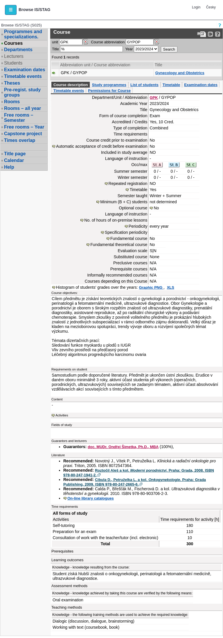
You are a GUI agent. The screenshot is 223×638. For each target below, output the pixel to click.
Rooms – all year (22, 108)
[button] (11, 10)
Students (13, 62)
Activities (61, 415)
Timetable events (23, 76)
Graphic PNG (151, 287)
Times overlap (19, 140)
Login (196, 7)
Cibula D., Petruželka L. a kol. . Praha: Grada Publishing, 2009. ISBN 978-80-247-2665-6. (134, 481)
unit (55, 42)
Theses (12, 83)
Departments (18, 49)
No (156, 208)
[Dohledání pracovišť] (85, 42)
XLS (170, 287)
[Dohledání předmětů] (157, 42)
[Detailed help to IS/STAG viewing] (218, 34)
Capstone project (23, 133)
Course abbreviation (108, 42)
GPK (154, 97)
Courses (13, 43)
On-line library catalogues (90, 498)
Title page (15, 153)
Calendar (14, 160)
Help (9, 167)
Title (55, 49)
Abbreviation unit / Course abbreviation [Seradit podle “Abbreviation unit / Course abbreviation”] (95, 65)
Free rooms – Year (24, 126)
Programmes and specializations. (23, 34)
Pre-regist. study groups (22, 92)
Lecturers (14, 56)
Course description (70, 85)
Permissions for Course (109, 90)
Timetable (171, 85)
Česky (211, 7)
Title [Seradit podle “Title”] (158, 65)
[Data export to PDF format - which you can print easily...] (201, 34)
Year (129, 49)
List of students (144, 85)
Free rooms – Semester (18, 118)
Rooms (12, 101)
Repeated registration (128, 183)
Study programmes (109, 85)
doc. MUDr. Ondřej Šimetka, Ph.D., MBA (123, 447)
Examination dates (24, 69)
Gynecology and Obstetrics (179, 73)
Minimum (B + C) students (123, 201)
